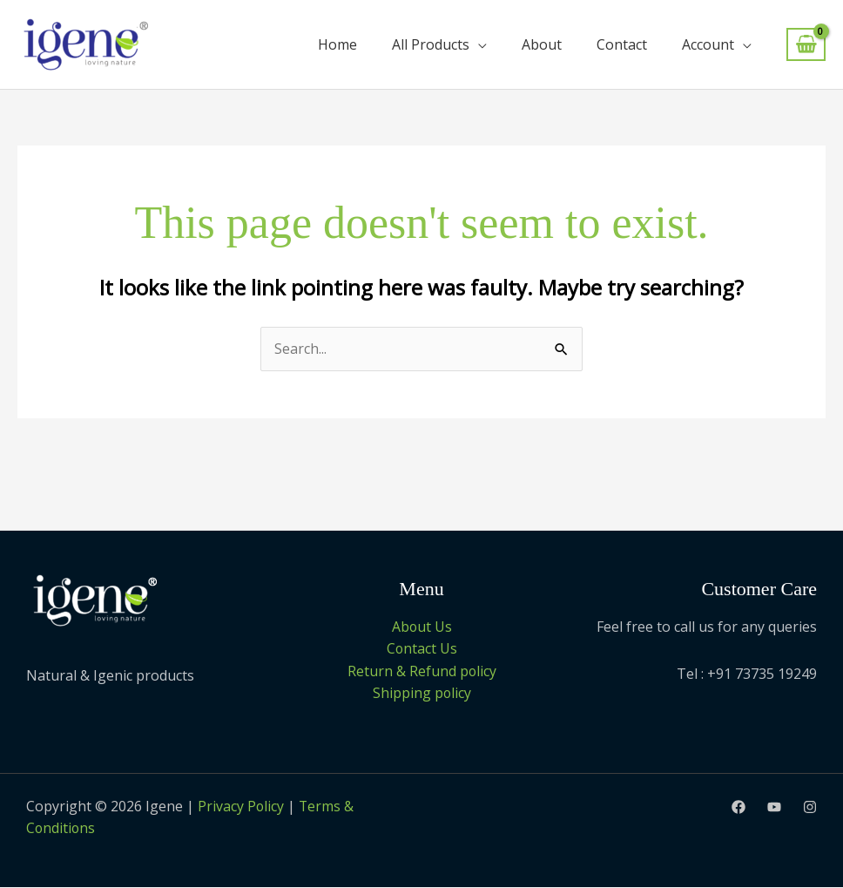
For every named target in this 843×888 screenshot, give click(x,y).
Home (337, 44)
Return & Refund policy (421, 671)
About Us (421, 626)
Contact (622, 44)
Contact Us (421, 649)
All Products (430, 44)
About (542, 44)
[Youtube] (774, 808)
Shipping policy (421, 693)
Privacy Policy (241, 807)
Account (708, 44)
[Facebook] (738, 808)
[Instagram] (810, 808)
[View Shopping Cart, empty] (806, 45)
